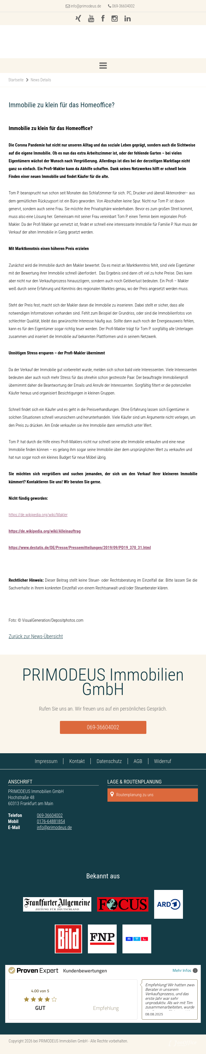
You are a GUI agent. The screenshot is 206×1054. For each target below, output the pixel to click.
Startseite (16, 80)
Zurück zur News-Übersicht (36, 636)
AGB (138, 761)
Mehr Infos (185, 970)
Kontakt (77, 761)
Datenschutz (109, 761)
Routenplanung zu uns (132, 794)
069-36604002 (121, 6)
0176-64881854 (51, 821)
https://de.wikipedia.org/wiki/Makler (38, 514)
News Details (41, 80)
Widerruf (162, 761)
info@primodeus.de (86, 6)
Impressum (46, 761)
